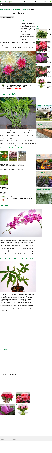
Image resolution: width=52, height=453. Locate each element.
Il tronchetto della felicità (9, 94)
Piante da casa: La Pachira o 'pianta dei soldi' (17, 258)
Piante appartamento (14, 9)
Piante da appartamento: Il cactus (13, 21)
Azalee (17, 393)
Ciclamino (2, 405)
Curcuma (18, 405)
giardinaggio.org (4, 9)
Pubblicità (49, 439)
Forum (25, 1)
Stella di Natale (4, 393)
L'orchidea (4, 206)
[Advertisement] (13, 7)
